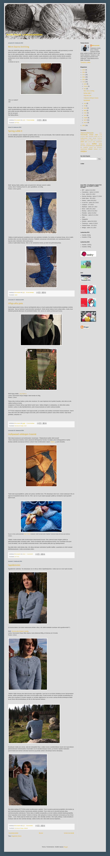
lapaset (94, 138)
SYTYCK (17, 122)
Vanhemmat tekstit (69, 833)
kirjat (87, 136)
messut (95, 140)
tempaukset (99, 145)
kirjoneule (91, 136)
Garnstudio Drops (19, 425)
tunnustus (99, 147)
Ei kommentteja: (31, 120)
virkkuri (100, 149)
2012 (83, 77)
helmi (85, 120)
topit (95, 147)
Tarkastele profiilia (85, 62)
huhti (85, 115)
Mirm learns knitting (18, 46)
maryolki (82, 140)
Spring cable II (15, 131)
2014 (83, 72)
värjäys (83, 151)
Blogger (66, 847)
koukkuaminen (84, 138)
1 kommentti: (30, 554)
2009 (83, 125)
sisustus (82, 143)
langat (90, 138)
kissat (95, 136)
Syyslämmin (14, 565)
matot (91, 140)
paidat (82, 141)
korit (99, 136)
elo (85, 105)
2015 (83, 70)
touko (85, 113)
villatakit (26, 828)
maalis (86, 117)
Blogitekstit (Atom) (16, 836)
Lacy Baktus (22, 393)
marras (86, 86)
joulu (85, 84)
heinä (85, 108)
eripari (100, 133)
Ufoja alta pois (15, 303)
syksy (100, 144)
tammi (85, 122)
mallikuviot (99, 138)
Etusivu (41, 833)
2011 (83, 79)
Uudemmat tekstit (13, 833)
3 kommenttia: (29, 825)
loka (85, 88)
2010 (83, 82)
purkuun (90, 141)
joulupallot (82, 136)
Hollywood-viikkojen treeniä (22, 434)
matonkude (87, 140)
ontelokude (99, 140)
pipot (86, 141)
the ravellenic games (86, 147)
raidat (94, 141)
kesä (85, 110)
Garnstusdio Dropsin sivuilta (20, 631)
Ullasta (53, 442)
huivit (25, 425)
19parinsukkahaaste (87, 133)
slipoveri (88, 143)
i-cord (100, 134)
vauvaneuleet (83, 149)
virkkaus (96, 149)
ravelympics (99, 141)
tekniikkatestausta (90, 145)
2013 (83, 74)
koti (101, 136)
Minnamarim (95, 45)
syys (85, 103)
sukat (16, 295)
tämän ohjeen (27, 534)
